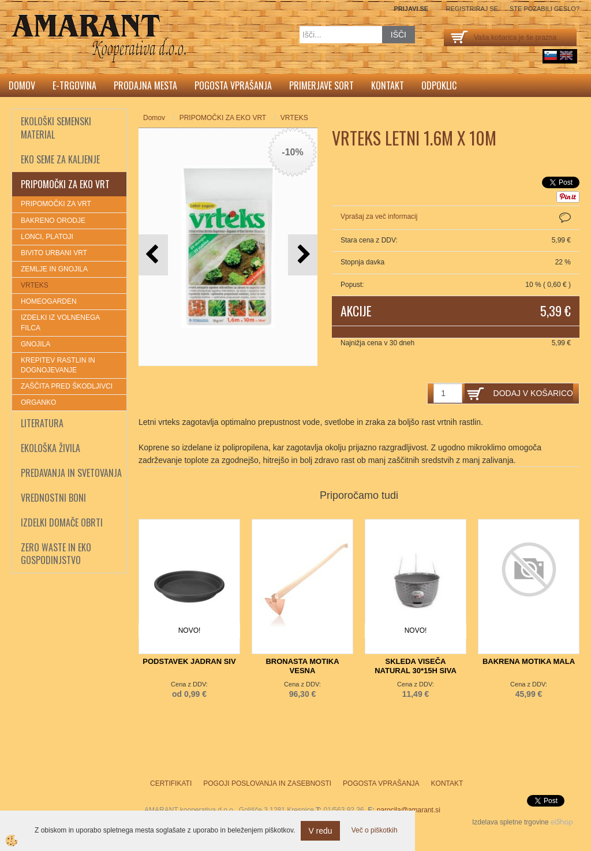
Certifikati (171, 783)
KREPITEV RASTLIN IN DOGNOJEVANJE (58, 365)
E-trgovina (74, 85)
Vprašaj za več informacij (379, 216)
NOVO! (189, 630)
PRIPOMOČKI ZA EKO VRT (222, 118)
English (566, 55)
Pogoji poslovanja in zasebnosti (267, 783)
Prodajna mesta (145, 85)
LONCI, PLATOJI (47, 237)
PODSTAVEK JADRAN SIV (189, 661)
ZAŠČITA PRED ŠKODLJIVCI (67, 386)
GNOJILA (35, 344)
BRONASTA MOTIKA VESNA (302, 666)
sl (550, 55)
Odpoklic (439, 85)
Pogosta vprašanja (233, 85)
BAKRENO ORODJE (53, 221)
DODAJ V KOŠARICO (533, 393)
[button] (302, 254)
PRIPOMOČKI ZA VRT (56, 204)
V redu (320, 830)
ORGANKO (38, 402)
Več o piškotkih (374, 830)
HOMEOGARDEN (49, 301)
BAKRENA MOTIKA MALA (528, 661)
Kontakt (387, 85)
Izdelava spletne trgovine (510, 822)
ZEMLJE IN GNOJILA (54, 269)
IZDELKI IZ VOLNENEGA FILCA (60, 322)
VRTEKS (34, 285)
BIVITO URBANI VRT (54, 253)
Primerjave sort (321, 85)
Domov (22, 85)
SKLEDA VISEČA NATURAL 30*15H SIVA (416, 666)
